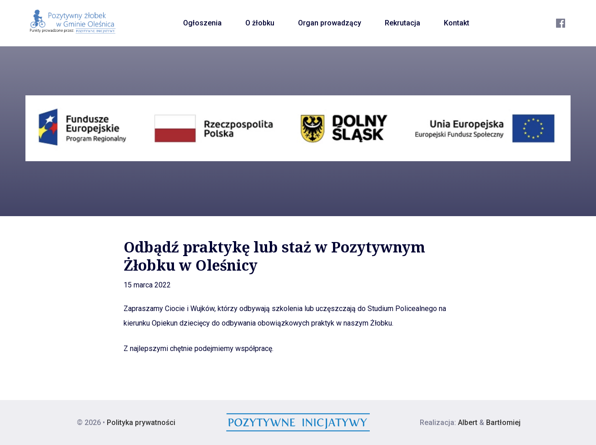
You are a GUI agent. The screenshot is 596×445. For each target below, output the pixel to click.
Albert (467, 422)
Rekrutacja (402, 23)
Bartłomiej (503, 422)
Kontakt (456, 23)
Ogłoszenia (202, 23)
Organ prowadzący (329, 23)
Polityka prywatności (141, 422)
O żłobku (259, 23)
